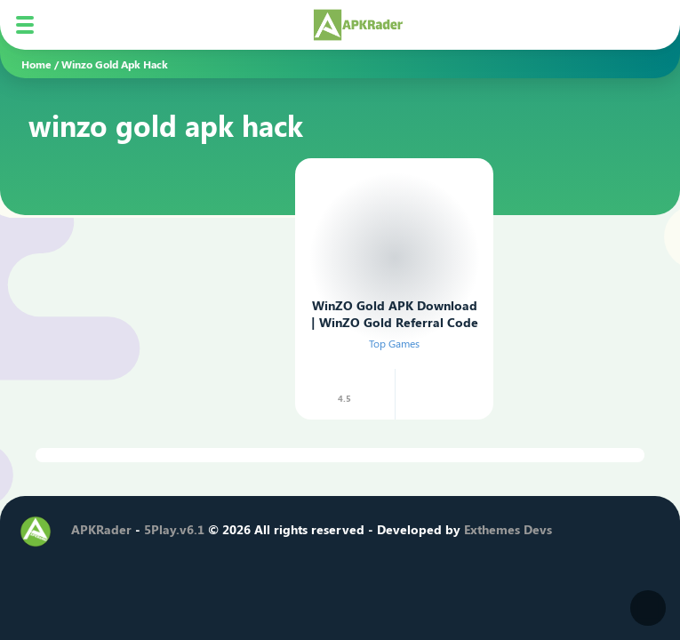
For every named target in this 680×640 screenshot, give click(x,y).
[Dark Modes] (648, 608)
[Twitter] (114, 561)
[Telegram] (205, 561)
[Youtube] (175, 561)
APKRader (101, 529)
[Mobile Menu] (25, 25)
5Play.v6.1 (174, 529)
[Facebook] (84, 561)
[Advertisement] (154, 262)
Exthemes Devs (508, 529)
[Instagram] (145, 561)
